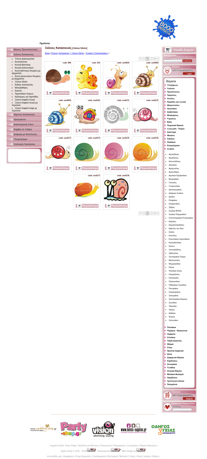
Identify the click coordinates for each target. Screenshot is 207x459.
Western (171, 135)
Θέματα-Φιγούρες (148, 445)
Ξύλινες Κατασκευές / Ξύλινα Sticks (67, 53)
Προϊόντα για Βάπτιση (88, 445)
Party (139, 456)
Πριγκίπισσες (173, 92)
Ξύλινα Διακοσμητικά (24, 59)
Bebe (169, 122)
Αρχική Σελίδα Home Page (63, 445)
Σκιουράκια (173, 295)
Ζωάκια (170, 149)
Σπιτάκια (171, 337)
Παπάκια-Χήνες (175, 271)
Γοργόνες (171, 119)
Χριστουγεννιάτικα (175, 381)
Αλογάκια (173, 165)
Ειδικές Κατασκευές (24, 85)
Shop (47, 53)
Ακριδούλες (174, 158)
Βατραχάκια (174, 179)
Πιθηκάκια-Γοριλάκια (177, 285)
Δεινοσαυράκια (175, 190)
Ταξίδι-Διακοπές (174, 341)
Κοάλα (171, 232)
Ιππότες (171, 98)
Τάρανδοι (173, 306)
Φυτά (169, 354)
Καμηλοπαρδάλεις (176, 225)
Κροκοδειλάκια (175, 243)
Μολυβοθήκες (21, 88)
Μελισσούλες (174, 260)
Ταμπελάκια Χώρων (24, 94)
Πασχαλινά (172, 384)
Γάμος (132, 456)
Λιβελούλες (173, 253)
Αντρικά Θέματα (174, 371)
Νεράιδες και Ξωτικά (176, 102)
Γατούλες (172, 182)
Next (156, 59)
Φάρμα (170, 344)
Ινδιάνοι (171, 139)
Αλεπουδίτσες (175, 161)
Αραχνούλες (174, 168)
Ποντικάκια (173, 288)
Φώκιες (172, 317)
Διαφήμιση (68, 456)
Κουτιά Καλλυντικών (24, 68)
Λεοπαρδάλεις (175, 250)
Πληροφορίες (119, 445)
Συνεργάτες (132, 445)
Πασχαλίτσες (174, 274)
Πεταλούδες (174, 278)
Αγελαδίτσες (174, 154)
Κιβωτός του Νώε (176, 228)
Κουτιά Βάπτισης (23, 65)
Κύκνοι (172, 246)
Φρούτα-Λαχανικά (175, 351)
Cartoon (171, 88)
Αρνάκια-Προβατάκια (178, 175)
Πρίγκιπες (171, 95)
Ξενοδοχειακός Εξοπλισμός (105, 456)
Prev (142, 59)
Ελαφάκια (173, 200)
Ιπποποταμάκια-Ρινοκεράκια (181, 218)
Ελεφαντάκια (174, 204)
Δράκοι (172, 197)
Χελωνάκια (173, 320)
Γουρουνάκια (174, 186)
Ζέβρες (172, 207)
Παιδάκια (171, 142)
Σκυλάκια (172, 303)
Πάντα (171, 267)
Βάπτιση (124, 456)
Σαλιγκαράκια (174, 292)
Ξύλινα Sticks (21, 82)
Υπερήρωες (172, 85)
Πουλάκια (171, 327)
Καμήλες (172, 221)
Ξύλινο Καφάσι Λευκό (25, 100)
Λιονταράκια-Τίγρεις (177, 257)
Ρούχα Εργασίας (83, 456)
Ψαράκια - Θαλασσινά (177, 331)
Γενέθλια (171, 367)
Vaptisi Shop (66, 451)
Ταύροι (172, 310)
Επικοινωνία (105, 445)
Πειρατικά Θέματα (175, 125)
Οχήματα (171, 334)
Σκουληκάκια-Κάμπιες (178, 299)
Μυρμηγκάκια (174, 264)
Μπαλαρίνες (172, 115)
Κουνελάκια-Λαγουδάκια (179, 239)
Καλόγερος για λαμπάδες (26, 97)
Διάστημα (171, 132)
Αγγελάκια (172, 109)
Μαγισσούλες (173, 105)
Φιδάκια (172, 313)
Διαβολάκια (172, 112)
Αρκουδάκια (174, 172)
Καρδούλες (172, 361)
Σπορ (169, 347)
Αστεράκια (172, 364)
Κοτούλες (173, 235)
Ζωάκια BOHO (175, 211)
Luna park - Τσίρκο (175, 129)
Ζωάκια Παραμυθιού (177, 214)
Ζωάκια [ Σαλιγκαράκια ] (97, 53)
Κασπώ (18, 91)
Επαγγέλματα (173, 145)
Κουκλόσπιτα (21, 62)
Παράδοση (172, 378)
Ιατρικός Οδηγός (151, 456)
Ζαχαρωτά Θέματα (175, 357)
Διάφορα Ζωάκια (176, 193)
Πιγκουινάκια (174, 281)
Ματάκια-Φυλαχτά (175, 374)
